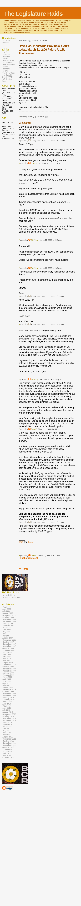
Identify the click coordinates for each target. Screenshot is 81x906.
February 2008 (8, 650)
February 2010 (8, 700)
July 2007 (6, 636)
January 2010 (8, 698)
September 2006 (9, 615)
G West (34, 163)
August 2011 (7, 737)
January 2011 (8, 722)
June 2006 (6, 609)
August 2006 (7, 613)
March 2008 (7, 652)
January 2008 (8, 648)
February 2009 (8, 675)
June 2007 (6, 634)
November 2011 (9, 743)
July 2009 (6, 685)
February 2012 (8, 749)
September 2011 (9, 739)
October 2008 (8, 667)
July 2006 (6, 611)
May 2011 (6, 731)
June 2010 (6, 708)
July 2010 (6, 710)
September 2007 (9, 640)
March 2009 (7, 677)
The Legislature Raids (33, 13)
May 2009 (6, 681)
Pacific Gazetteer (6, 53)
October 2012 (8, 757)
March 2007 (7, 628)
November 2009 (9, 694)
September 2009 (9, 689)
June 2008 (6, 658)
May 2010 (6, 706)
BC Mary (34, 240)
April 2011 (6, 729)
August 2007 (7, 638)
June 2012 (6, 755)
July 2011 (6, 735)
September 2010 (9, 714)
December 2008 (9, 671)
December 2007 (9, 646)
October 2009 (8, 691)
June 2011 (6, 733)
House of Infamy (6, 57)
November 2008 (9, 669)
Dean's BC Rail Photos (11, 597)
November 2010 (9, 718)
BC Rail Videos (8, 595)
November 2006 (9, 619)
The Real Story (8, 73)
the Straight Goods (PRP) (7, 76)
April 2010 (6, 704)
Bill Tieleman (7, 63)
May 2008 (6, 656)
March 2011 (7, 726)
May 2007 (6, 632)
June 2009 (6, 683)
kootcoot (5, 43)
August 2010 (7, 712)
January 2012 (8, 747)
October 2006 (8, 617)
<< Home (23, 569)
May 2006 (6, 607)
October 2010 (8, 716)
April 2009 (6, 679)
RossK (33, 556)
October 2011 (8, 741)
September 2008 (9, 665)
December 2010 (9, 720)
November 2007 (9, 644)
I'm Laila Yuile (8, 61)
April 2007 (6, 630)
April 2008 (6, 654)
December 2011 (9, 745)
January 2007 (8, 623)
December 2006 (9, 621)
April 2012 (6, 753)
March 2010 (7, 702)
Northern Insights (6, 70)
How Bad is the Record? (8, 66)
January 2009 (8, 673)
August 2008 (7, 663)
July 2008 (6, 661)
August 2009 (7, 687)
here (21, 542)
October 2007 (8, 642)
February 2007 (8, 625)
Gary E (34, 429)
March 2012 (7, 751)
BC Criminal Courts (7, 80)
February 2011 (8, 724)
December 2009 (9, 696)
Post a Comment (29, 558)
